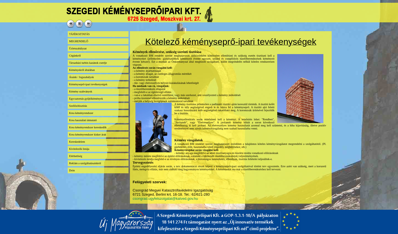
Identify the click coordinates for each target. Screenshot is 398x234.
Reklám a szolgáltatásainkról (85, 163)
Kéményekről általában (82, 69)
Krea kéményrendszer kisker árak (87, 134)
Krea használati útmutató (83, 120)
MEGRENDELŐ (78, 41)
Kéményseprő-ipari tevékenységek (88, 84)
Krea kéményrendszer (81, 113)
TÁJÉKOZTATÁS (79, 34)
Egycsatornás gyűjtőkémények (86, 98)
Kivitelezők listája (79, 148)
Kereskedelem (77, 141)
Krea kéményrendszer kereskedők (88, 127)
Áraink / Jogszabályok (81, 77)
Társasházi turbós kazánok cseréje (88, 62)
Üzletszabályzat (78, 48)
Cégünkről (75, 55)
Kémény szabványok (80, 91)
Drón (72, 170)
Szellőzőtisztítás (78, 105)
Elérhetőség (75, 156)
